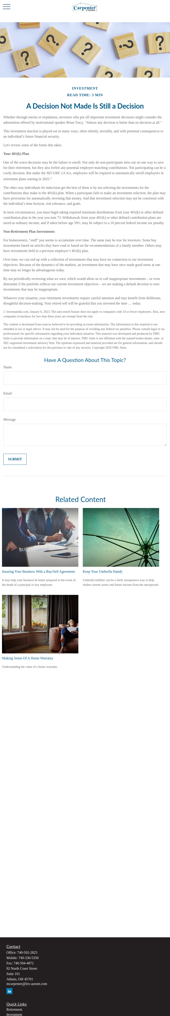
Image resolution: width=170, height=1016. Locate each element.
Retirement (14, 1009)
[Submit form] (15, 459)
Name (7, 367)
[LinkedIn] (9, 991)
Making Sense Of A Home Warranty (27, 658)
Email (7, 393)
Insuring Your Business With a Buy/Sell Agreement (38, 571)
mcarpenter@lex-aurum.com (26, 984)
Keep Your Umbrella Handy (103, 571)
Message (9, 419)
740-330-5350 (29, 958)
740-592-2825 (27, 952)
